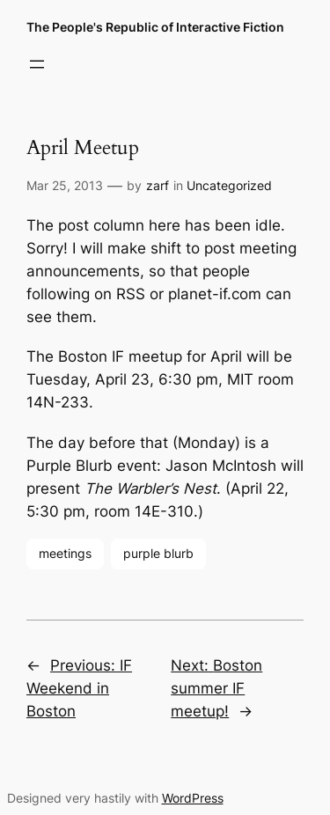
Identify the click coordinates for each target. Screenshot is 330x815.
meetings (65, 553)
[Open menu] (37, 64)
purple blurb (158, 553)
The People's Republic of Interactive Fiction (155, 26)
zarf (157, 185)
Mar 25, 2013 (64, 185)
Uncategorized (229, 185)
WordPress (193, 797)
